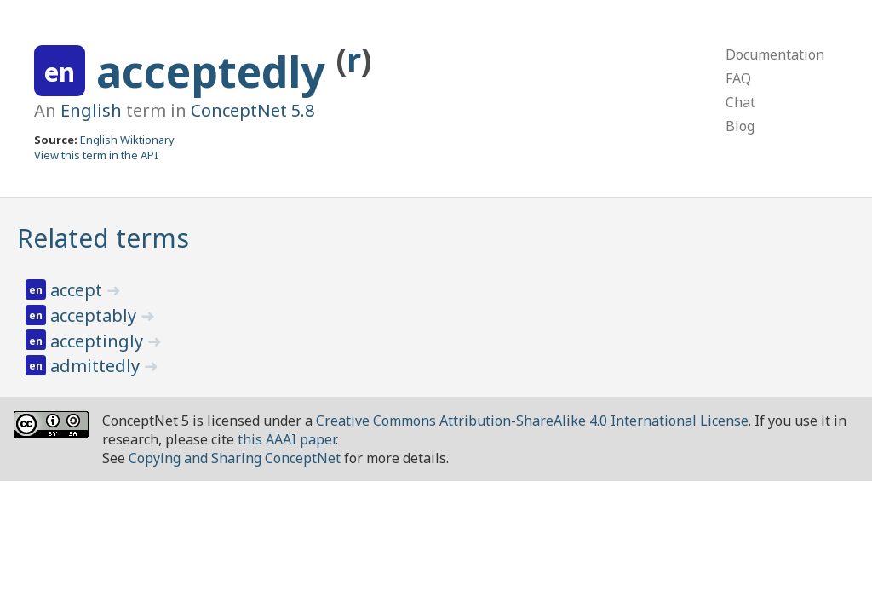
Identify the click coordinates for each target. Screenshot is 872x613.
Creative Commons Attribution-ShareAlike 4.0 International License (532, 420)
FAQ (738, 78)
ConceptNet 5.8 (252, 110)
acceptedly (216, 71)
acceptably (95, 315)
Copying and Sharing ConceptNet (235, 458)
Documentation (775, 54)
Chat (740, 102)
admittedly (97, 365)
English (91, 110)
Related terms (103, 238)
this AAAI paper (287, 439)
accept (78, 289)
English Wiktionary (127, 139)
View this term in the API (96, 155)
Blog (740, 126)
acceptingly (98, 340)
